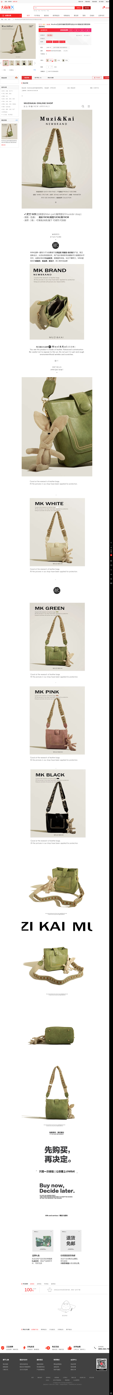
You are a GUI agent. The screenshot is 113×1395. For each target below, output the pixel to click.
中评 (46, 1284)
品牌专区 (101, 15)
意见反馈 (91, 1377)
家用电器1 (56, 15)
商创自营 (48, 50)
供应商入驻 (82, 1377)
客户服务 (101, 1)
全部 (32, 1284)
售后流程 (5, 1364)
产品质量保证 (41, 1369)
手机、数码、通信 (6, 93)
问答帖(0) (60, 1329)
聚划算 (76, 15)
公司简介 (65, 1377)
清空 (17, 120)
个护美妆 (37, 15)
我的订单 (80, 1)
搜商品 (79, 8)
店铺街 (92, 15)
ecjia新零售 (76, 1380)
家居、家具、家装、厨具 (8, 99)
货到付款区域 (24, 1364)
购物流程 (5, 1367)
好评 (39, 1284)
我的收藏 (94, 1)
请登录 (10, 1)
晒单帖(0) (44, 1329)
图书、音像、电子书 (7, 91)
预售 (84, 15)
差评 (53, 1284)
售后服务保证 (41, 1367)
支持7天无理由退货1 (52, 71)
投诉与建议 (57, 1369)
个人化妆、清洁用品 (7, 114)
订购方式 (5, 1369)
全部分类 (8, 15)
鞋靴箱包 (67, 15)
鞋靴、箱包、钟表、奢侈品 (9, 104)
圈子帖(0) (69, 1329)
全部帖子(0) (34, 1329)
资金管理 (73, 1364)
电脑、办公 (5, 96)
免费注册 (15, 1)
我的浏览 (87, 1)
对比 (5, 70)
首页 (28, 15)
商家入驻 (73, 1377)
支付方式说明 (24, 1369)
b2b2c (47, 1380)
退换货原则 (40, 1364)
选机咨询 (56, 1367)
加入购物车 (108, 77)
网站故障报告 (58, 1364)
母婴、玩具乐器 (6, 106)
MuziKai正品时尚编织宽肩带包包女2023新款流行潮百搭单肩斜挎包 (9, 141)
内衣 (39, 10)
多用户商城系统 (57, 1380)
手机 (48, 10)
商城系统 (67, 1380)
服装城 (46, 15)
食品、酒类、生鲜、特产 (8, 109)
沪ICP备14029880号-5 (66, 1382)
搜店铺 (87, 8)
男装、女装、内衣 (6, 101)
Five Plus (43, 10)
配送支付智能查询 (25, 1367)
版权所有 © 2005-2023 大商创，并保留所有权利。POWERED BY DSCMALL (62, 1384)
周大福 (35, 10)
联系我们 (48, 1377)
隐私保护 (40, 1377)
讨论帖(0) (52, 1329)
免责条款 (56, 1377)
